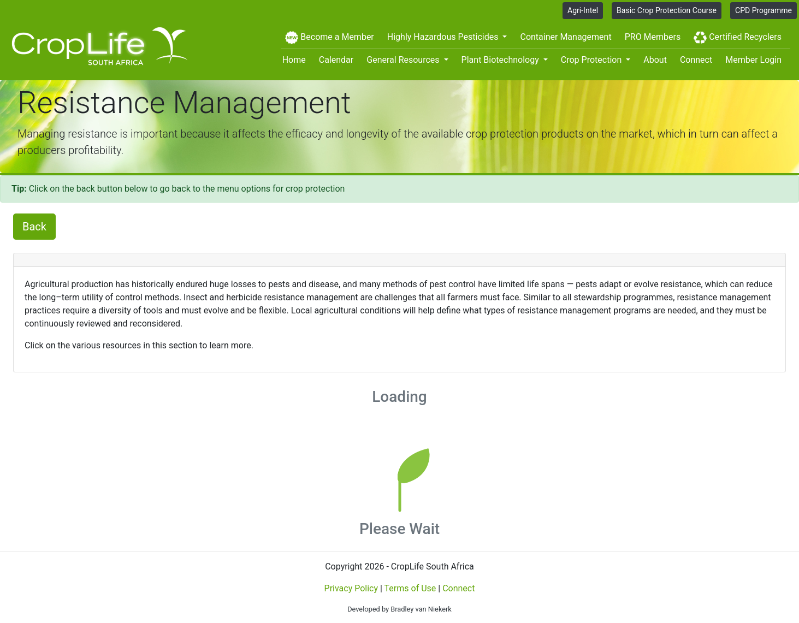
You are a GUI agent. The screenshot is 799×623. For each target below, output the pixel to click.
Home (294, 60)
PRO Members (653, 37)
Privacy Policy (351, 588)
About (655, 60)
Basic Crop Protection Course (667, 10)
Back (34, 226)
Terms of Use (410, 588)
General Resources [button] (403, 60)
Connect (696, 60)
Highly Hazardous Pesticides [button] (444, 37)
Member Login (753, 60)
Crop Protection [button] (592, 60)
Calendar (336, 60)
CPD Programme (763, 10)
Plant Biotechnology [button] (501, 60)
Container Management (565, 37)
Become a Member (329, 37)
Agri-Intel (582, 10)
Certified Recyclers (738, 37)
